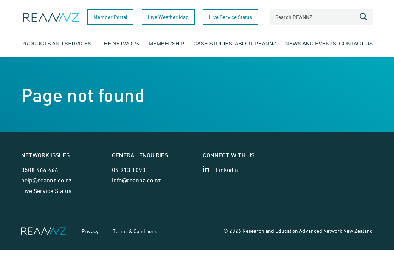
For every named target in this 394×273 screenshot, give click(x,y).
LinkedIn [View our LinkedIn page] (227, 169)
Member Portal (110, 17)
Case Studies (212, 44)
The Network (120, 44)
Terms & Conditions (135, 231)
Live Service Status (230, 17)
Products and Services (56, 44)
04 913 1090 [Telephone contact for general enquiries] (129, 169)
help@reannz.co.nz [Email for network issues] (46, 180)
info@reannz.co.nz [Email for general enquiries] (136, 180)
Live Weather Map (168, 17)
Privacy (90, 231)
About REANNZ (255, 44)
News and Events (311, 44)
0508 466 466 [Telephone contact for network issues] (39, 169)
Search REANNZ (293, 17)
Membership (166, 44)
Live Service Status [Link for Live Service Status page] (46, 190)
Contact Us (356, 44)
